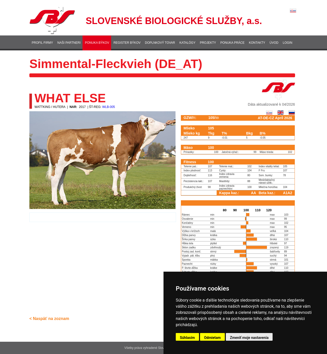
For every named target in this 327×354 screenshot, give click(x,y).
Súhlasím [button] (187, 338)
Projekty (208, 43)
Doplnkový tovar (160, 43)
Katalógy (187, 43)
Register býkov (127, 43)
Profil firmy (42, 43)
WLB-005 (108, 107)
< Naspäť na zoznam (49, 318)
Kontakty (257, 43)
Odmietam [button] (212, 338)
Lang (293, 10)
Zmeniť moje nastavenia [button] (249, 338)
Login (287, 43)
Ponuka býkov (97, 43)
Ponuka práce (232, 43)
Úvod (274, 43)
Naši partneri (69, 43)
